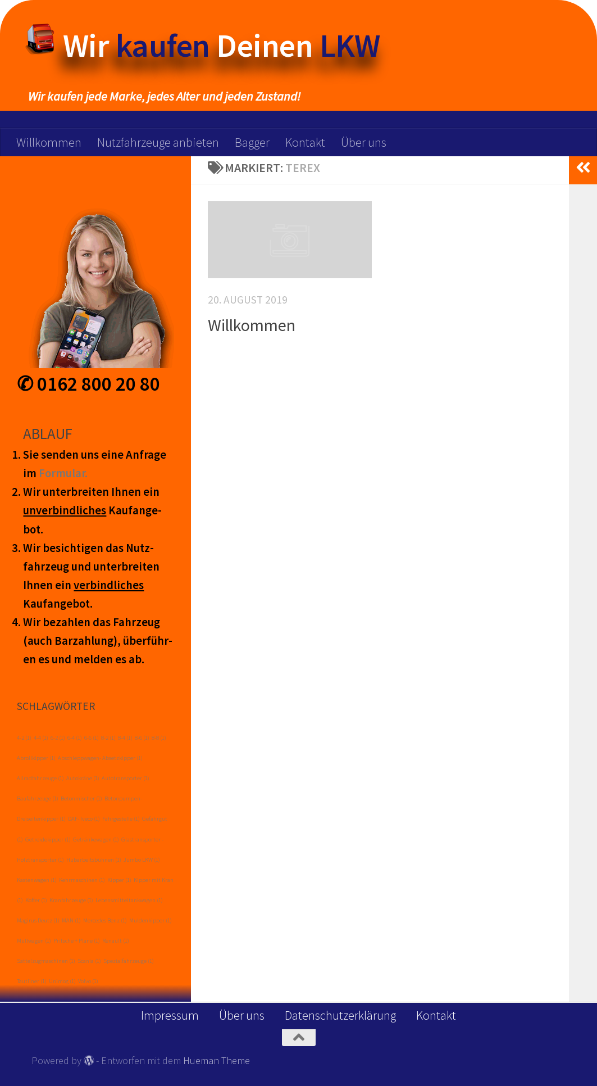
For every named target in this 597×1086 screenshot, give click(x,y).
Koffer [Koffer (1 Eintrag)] (36, 900)
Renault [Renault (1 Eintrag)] (115, 940)
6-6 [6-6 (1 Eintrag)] (91, 737)
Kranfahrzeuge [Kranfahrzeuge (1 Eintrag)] (71, 900)
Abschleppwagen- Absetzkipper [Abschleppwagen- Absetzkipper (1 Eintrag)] (100, 758)
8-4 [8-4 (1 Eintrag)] (125, 737)
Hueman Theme (216, 1060)
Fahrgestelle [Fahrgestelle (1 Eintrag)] (121, 818)
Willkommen (48, 142)
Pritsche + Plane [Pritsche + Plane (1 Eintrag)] (76, 940)
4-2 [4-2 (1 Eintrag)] (24, 737)
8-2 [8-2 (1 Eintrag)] (108, 737)
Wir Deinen (221, 45)
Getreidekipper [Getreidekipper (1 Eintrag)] (48, 839)
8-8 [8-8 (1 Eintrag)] (159, 737)
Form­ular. (63, 473)
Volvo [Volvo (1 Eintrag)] (88, 981)
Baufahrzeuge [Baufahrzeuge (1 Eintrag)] (37, 798)
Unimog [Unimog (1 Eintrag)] (62, 981)
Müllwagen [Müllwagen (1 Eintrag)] (34, 940)
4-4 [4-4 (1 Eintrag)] (41, 737)
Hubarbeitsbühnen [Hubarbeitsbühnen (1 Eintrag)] (93, 859)
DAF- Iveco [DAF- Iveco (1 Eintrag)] (84, 818)
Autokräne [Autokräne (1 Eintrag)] (82, 778)
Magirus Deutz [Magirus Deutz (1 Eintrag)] (38, 920)
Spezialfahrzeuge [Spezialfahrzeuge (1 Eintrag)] (128, 961)
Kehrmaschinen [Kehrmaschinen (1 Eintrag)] (82, 880)
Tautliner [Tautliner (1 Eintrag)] (32, 981)
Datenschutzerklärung (340, 1015)
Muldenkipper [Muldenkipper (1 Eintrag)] (150, 920)
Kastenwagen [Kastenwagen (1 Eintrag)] (37, 880)
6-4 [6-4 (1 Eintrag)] (74, 737)
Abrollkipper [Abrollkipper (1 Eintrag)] (36, 758)
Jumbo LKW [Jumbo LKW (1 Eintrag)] (142, 859)
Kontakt (305, 142)
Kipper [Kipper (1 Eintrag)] (119, 880)
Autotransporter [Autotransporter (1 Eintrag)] (125, 778)
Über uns (363, 142)
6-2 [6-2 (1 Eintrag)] (58, 737)
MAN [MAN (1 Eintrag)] (71, 920)
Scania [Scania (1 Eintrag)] (89, 961)
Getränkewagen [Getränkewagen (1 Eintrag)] (96, 839)
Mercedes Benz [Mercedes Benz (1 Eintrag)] (105, 920)
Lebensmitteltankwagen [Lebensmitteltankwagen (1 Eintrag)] (129, 900)
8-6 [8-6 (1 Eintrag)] (142, 737)
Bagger (252, 142)
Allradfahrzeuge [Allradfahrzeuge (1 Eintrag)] (40, 778)
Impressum (170, 1015)
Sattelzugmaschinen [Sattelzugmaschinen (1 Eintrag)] (46, 961)
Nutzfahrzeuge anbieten (158, 142)
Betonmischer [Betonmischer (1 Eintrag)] (81, 798)
